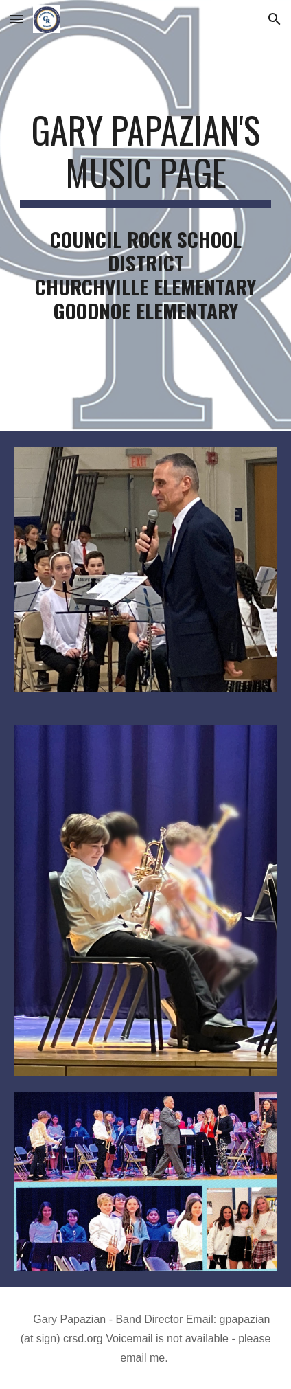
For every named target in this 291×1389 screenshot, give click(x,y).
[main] (145, 158)
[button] (16, 19)
